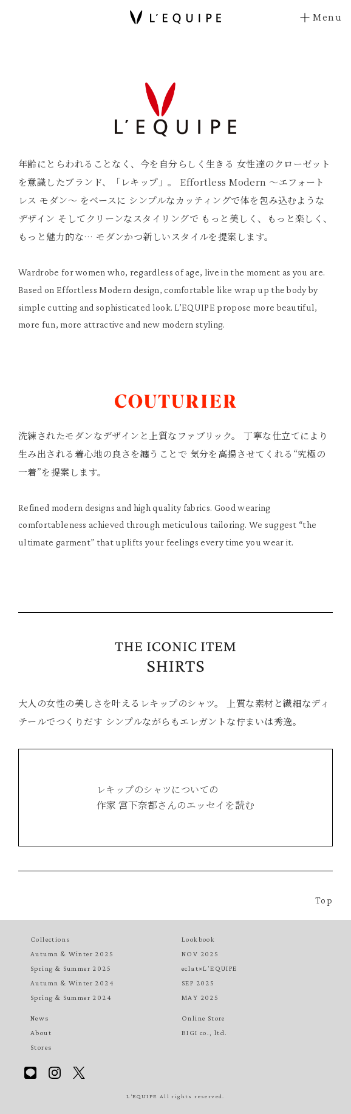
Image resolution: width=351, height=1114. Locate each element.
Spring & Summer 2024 (71, 997)
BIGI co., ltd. (205, 1032)
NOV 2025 (200, 954)
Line (30, 1073)
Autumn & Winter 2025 (72, 954)
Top (324, 900)
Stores (41, 1047)
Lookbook (198, 939)
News (39, 1018)
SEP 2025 (198, 983)
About (41, 1032)
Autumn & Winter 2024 (72, 983)
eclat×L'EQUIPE (209, 968)
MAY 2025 (200, 997)
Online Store (203, 1018)
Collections (50, 939)
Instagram (55, 1073)
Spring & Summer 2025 (70, 968)
